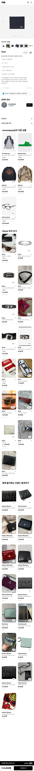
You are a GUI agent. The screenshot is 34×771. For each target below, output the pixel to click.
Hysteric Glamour (6, 506)
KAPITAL (4, 185)
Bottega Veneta (22, 153)
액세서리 (7, 88)
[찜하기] (25, 53)
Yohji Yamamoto (22, 506)
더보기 (30, 46)
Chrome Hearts (6, 217)
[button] (2, 22)
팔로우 (29, 105)
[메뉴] (31, 2)
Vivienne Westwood (7, 535)
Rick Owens (5, 624)
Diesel (3, 52)
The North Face (6, 153)
